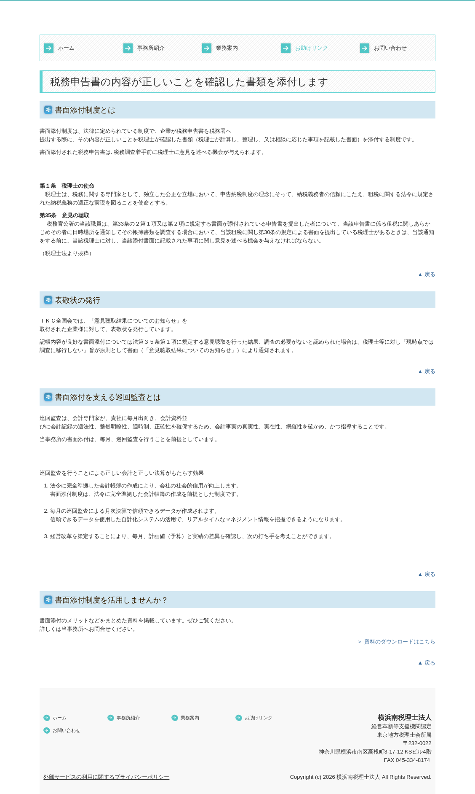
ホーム (66, 48)
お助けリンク (311, 48)
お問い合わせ (390, 48)
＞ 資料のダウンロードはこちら (396, 641)
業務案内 (227, 48)
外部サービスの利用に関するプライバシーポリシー (106, 777)
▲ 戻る (426, 274)
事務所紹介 (151, 48)
